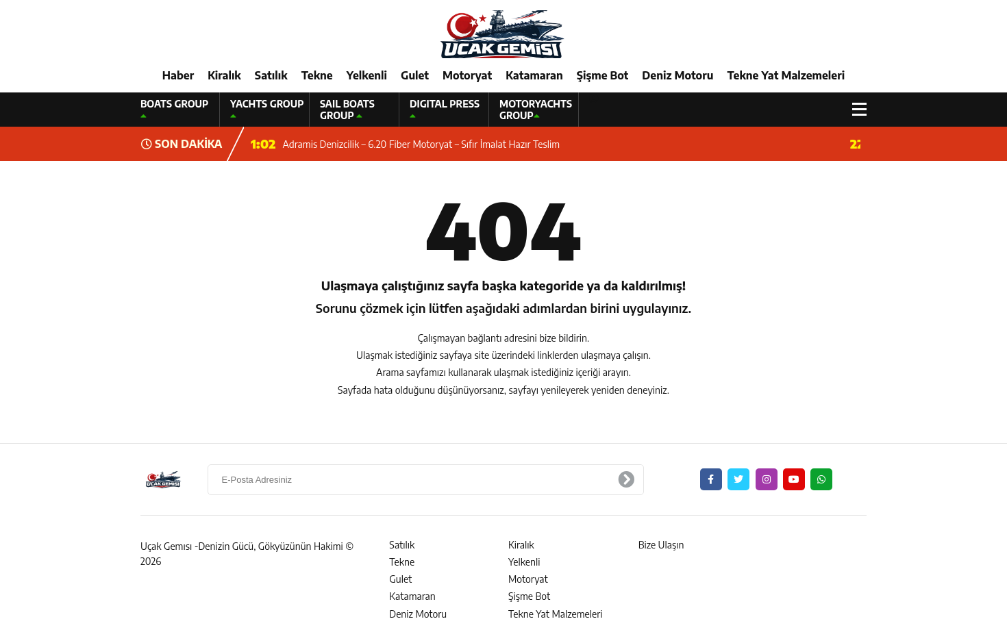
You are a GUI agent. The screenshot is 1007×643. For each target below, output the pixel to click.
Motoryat (467, 75)
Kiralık (224, 75)
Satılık (271, 75)
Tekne (317, 75)
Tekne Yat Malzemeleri (786, 75)
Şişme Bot (603, 75)
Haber (178, 75)
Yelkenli (367, 75)
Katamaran (534, 75)
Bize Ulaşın (661, 545)
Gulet (415, 75)
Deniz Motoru (677, 75)
